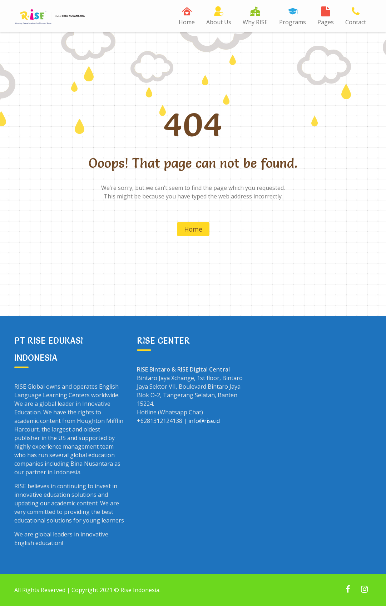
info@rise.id (204, 421)
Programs (292, 22)
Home (187, 22)
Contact (355, 22)
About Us (218, 22)
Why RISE (255, 22)
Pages (325, 22)
